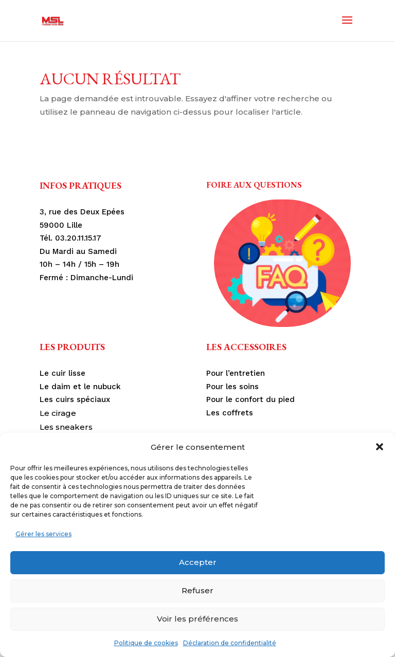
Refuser (197, 590)
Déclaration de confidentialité (229, 643)
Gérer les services (43, 534)
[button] (379, 447)
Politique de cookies (146, 643)
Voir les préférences (197, 619)
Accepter (198, 562)
